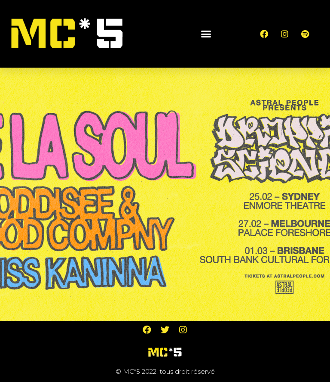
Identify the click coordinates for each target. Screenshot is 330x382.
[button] (206, 33)
